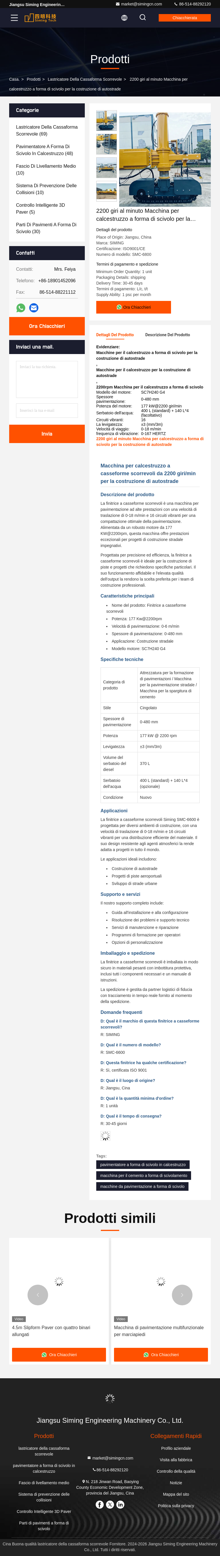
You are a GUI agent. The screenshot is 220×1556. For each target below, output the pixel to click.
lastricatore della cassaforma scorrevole (85, 79)
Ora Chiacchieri (47, 326)
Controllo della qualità (176, 1471)
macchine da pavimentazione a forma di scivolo (142, 1186)
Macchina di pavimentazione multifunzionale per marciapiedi (159, 1331)
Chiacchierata (184, 18)
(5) (40, 208)
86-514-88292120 (192, 4)
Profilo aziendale (176, 1448)
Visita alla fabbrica (176, 1460)
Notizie (176, 1482)
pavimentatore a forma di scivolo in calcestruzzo (143, 1164)
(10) (46, 169)
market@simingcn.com (138, 4)
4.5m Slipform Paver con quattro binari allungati (51, 1331)
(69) (47, 130)
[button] (38, 1295)
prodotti (34, 79)
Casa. (14, 79)
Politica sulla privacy (176, 1505)
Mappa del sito (176, 1494)
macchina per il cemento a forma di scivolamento (143, 1175)
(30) (46, 228)
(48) (44, 150)
